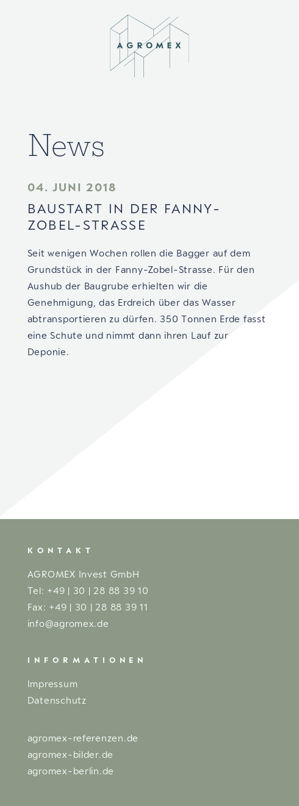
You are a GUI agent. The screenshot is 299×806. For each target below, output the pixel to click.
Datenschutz (57, 700)
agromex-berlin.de (70, 770)
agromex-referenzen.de (83, 737)
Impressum (52, 683)
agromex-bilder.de (70, 754)
